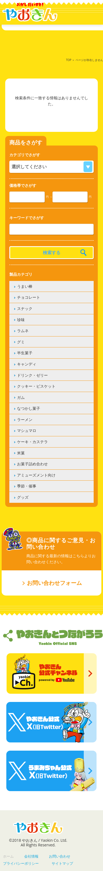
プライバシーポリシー (21, 863)
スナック (24, 308)
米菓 (21, 452)
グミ (21, 341)
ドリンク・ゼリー (32, 375)
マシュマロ (26, 430)
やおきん (29, 12)
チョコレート (28, 297)
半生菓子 (24, 352)
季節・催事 (26, 486)
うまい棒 (24, 286)
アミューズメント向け (36, 475)
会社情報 (31, 856)
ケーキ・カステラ (32, 441)
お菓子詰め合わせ (32, 463)
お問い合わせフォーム (54, 583)
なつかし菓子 (28, 408)
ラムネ (23, 330)
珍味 (21, 319)
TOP (68, 60)
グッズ (23, 497)
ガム (21, 397)
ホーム (8, 856)
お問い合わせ (59, 856)
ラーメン (24, 419)
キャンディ (26, 364)
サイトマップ (62, 863)
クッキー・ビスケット (36, 386)
